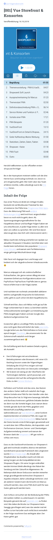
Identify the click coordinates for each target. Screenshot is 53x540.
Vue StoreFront (28, 412)
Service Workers (25, 381)
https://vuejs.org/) (18, 454)
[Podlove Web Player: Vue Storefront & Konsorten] (26, 93)
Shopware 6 (25, 434)
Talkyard (27, 526)
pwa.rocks (43, 327)
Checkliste (20, 333)
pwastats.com (32, 501)
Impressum (26, 536)
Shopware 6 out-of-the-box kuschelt (19, 419)
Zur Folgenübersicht (13, 3)
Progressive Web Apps (38, 208)
